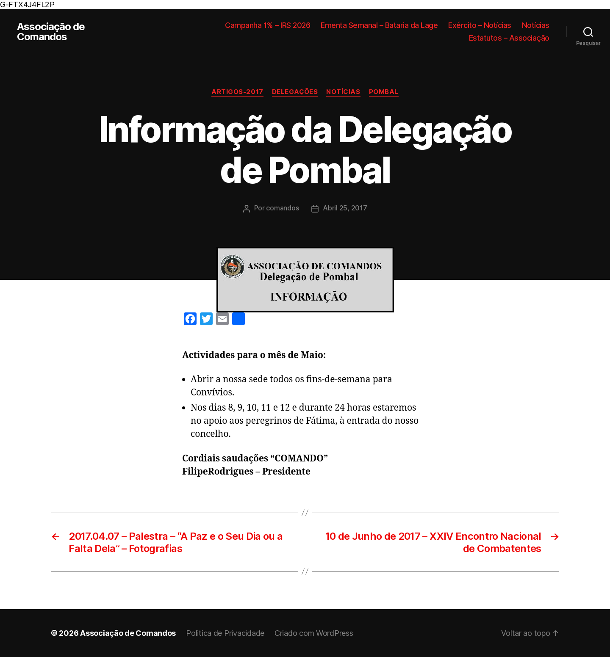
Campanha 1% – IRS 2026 (267, 25)
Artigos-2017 (237, 92)
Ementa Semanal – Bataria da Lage (379, 25)
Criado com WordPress (313, 633)
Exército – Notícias (479, 25)
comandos (282, 208)
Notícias (535, 25)
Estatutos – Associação (509, 37)
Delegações (295, 92)
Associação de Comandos (51, 32)
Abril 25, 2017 (345, 208)
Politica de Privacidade (225, 633)
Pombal (384, 92)
